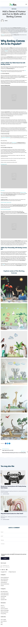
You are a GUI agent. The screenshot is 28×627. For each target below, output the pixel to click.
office (4, 264)
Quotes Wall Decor (4, 580)
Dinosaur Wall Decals (5, 577)
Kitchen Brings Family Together (6, 209)
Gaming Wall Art (4, 582)
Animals (2, 585)
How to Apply (3, 619)
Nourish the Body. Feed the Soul (6, 202)
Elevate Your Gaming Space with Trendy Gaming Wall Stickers (14, 482)
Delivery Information (4, 612)
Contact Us (3, 607)
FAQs (2, 622)
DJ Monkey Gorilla (4, 164)
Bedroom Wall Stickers (5, 584)
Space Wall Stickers (4, 579)
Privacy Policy (3, 613)
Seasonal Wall (3, 596)
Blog (1, 624)
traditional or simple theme (5, 137)
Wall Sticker (14, 8)
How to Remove (4, 621)
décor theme (14, 142)
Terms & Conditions (4, 608)
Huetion (2, 34)
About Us (2, 605)
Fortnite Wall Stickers (5, 593)
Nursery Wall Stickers (5, 594)
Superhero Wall (3, 599)
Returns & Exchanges (5, 610)
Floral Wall (3, 598)
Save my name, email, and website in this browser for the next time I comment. (13, 555)
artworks (6, 50)
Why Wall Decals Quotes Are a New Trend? (14, 508)
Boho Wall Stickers (4, 591)
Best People (3, 190)
